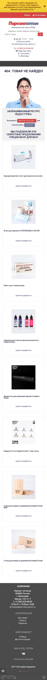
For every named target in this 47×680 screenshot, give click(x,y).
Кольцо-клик (35, 31)
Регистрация (39, 15)
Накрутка (25, 31)
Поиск (29, 125)
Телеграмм (24, 53)
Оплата (22, 620)
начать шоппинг (26, 121)
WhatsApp (25, 56)
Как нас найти (24, 42)
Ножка (19, 31)
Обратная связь (24, 51)
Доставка (22, 618)
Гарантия (22, 623)
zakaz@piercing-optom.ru (24, 44)
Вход (27, 15)
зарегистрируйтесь (23, 186)
